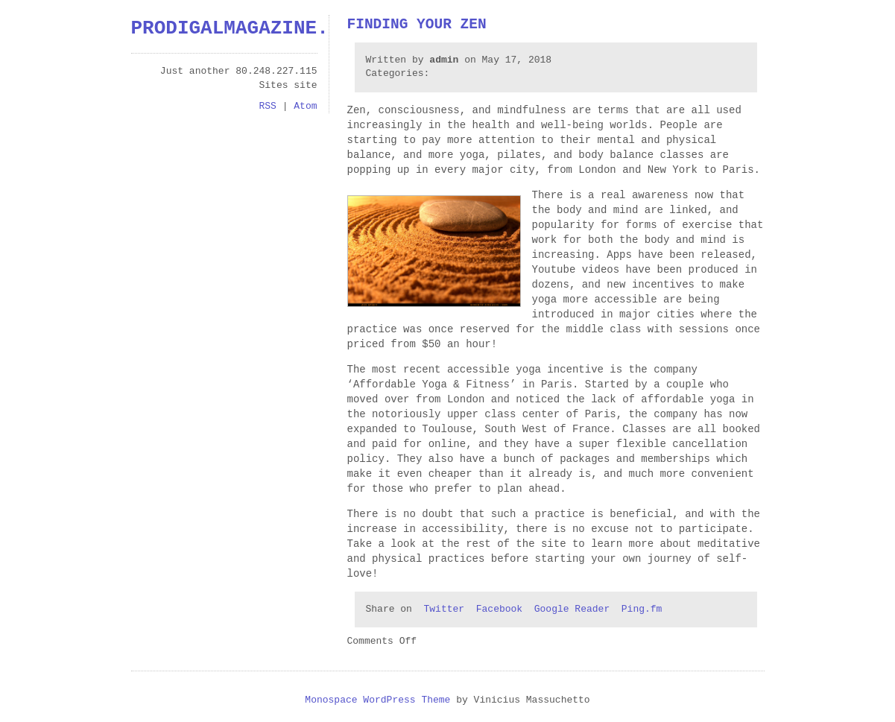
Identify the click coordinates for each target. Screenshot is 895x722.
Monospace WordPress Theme (377, 700)
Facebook (499, 609)
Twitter (444, 609)
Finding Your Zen (417, 25)
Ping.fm (642, 609)
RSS (267, 106)
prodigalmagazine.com (247, 28)
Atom (305, 106)
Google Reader (572, 609)
